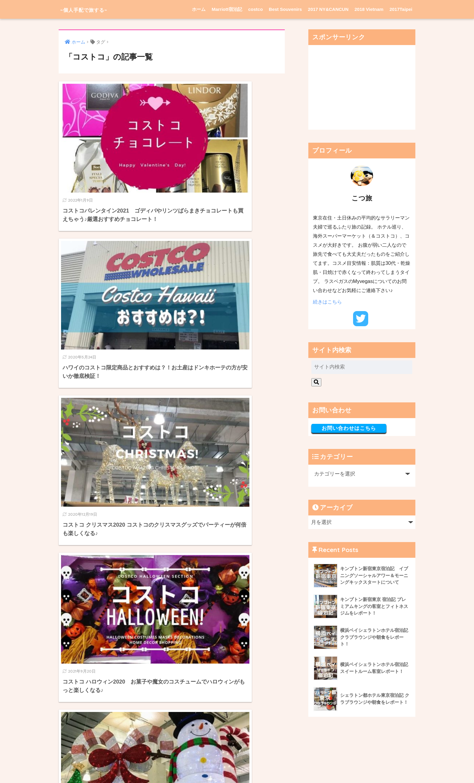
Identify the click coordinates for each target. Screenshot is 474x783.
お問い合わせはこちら (349, 428)
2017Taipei (400, 9)
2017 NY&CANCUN (328, 9)
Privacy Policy (221, 766)
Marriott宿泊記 (227, 9)
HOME (237, 753)
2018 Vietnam (369, 9)
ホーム (199, 9)
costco (255, 9)
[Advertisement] (361, 87)
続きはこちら (327, 301)
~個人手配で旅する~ (93, 9)
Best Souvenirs (285, 9)
